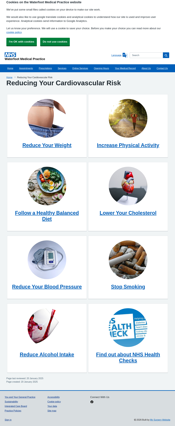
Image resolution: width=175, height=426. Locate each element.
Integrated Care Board (16, 406)
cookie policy (14, 32)
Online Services (80, 68)
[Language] (119, 55)
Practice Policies (13, 411)
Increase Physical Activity (128, 145)
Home (10, 68)
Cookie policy (54, 401)
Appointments (26, 68)
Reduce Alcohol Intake (47, 354)
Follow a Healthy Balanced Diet (47, 215)
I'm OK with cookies (21, 41)
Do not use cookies (55, 41)
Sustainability (11, 401)
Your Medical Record (125, 68)
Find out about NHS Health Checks (128, 357)
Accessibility (53, 397)
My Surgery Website (160, 420)
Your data (52, 406)
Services (62, 68)
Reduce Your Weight (47, 145)
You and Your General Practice (20, 397)
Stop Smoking (128, 286)
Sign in (8, 420)
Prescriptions (45, 68)
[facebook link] (92, 402)
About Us (146, 68)
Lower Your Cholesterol (128, 212)
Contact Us (162, 68)
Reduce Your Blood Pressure (47, 286)
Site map (51, 411)
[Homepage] (57, 56)
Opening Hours (101, 68)
